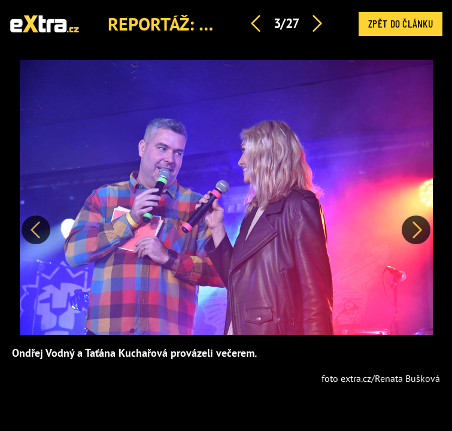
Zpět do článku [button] (400, 23)
